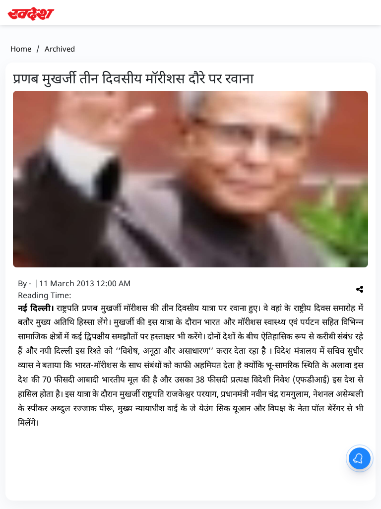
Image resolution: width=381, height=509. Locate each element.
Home (20, 49)
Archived (60, 49)
